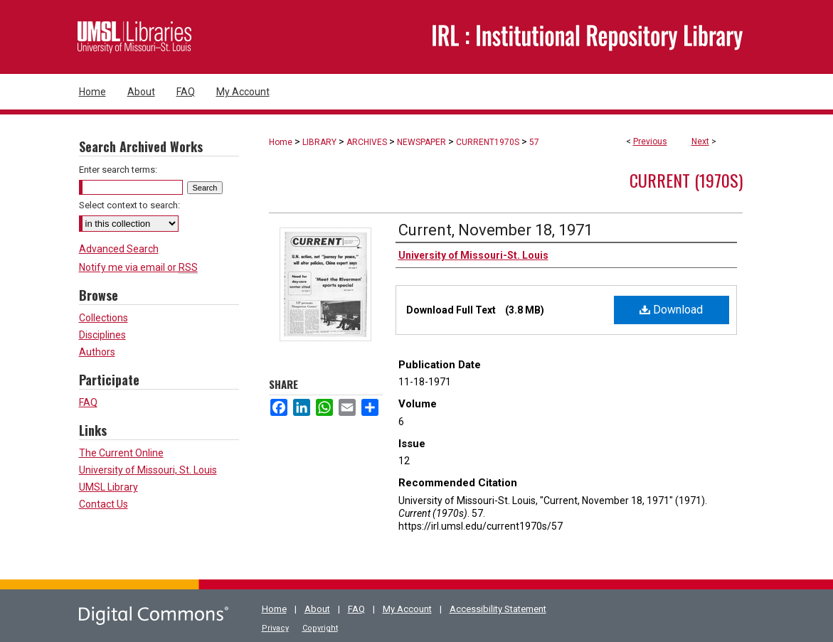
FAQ (88, 402)
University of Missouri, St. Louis (148, 470)
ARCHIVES (366, 142)
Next (700, 141)
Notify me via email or (138, 267)
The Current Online (121, 453)
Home (280, 142)
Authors (97, 352)
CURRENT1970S (487, 142)
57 (534, 142)
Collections (103, 317)
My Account (407, 609)
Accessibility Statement (498, 609)
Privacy (275, 628)
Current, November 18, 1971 (495, 230)
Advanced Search (119, 249)
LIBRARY (319, 142)
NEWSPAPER (421, 142)
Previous (650, 141)
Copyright (320, 628)
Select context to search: (129, 205)
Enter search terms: (118, 169)
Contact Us (103, 504)
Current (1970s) (686, 180)
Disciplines (102, 335)
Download (671, 309)
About (317, 609)
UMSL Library (108, 487)
